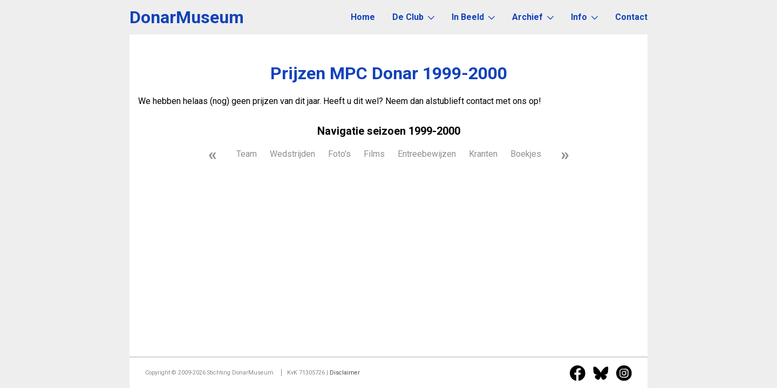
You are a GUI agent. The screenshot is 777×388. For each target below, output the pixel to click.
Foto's (339, 154)
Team (246, 154)
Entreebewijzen (427, 154)
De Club (413, 17)
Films (374, 154)
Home (363, 17)
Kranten (483, 154)
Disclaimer (345, 372)
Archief (533, 17)
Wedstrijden (292, 154)
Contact (631, 17)
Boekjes (525, 154)
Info (584, 17)
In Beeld (473, 17)
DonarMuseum (187, 17)
